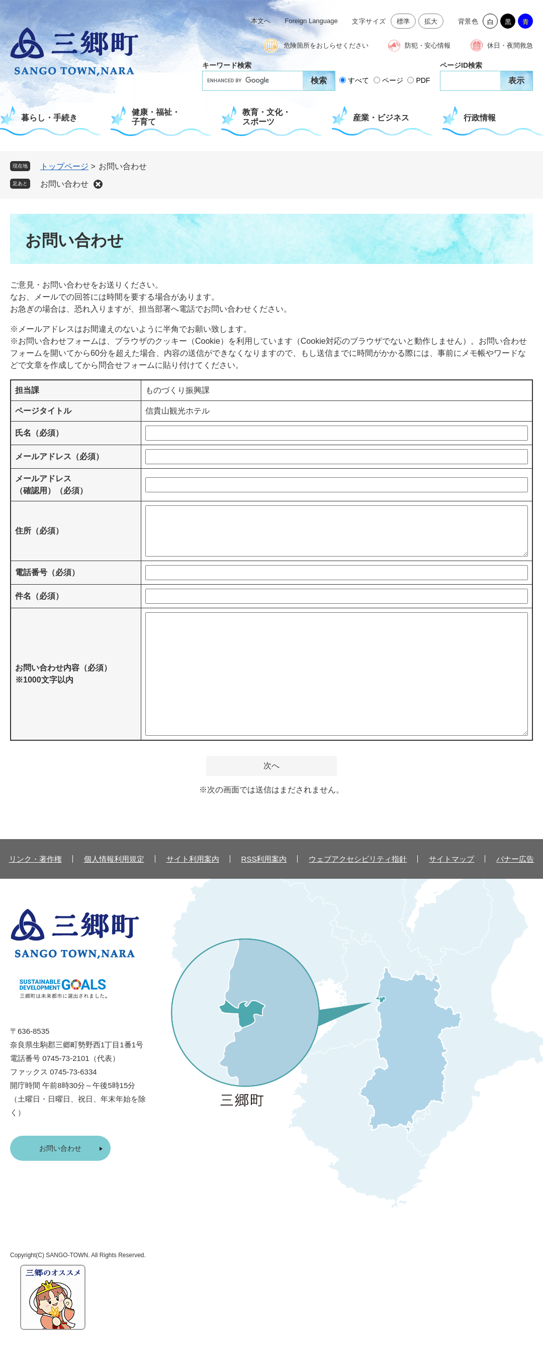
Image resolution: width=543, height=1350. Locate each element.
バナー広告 (515, 859)
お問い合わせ (64, 184)
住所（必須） (39, 530)
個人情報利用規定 (114, 859)
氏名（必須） (39, 433)
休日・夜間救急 (510, 45)
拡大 (431, 21)
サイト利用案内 (192, 859)
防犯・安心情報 (427, 45)
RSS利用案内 (264, 859)
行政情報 (480, 117)
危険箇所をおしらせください (326, 45)
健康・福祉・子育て (156, 117)
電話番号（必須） (47, 572)
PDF (423, 80)
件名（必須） (39, 596)
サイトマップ (451, 859)
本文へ (260, 21)
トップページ (64, 166)
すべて (358, 80)
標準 (403, 21)
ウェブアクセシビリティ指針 (358, 859)
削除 (98, 184)
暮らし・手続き (49, 117)
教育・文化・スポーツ (266, 117)
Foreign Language (311, 21)
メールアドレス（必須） (59, 456)
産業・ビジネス (381, 117)
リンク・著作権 (35, 859)
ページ (392, 80)
